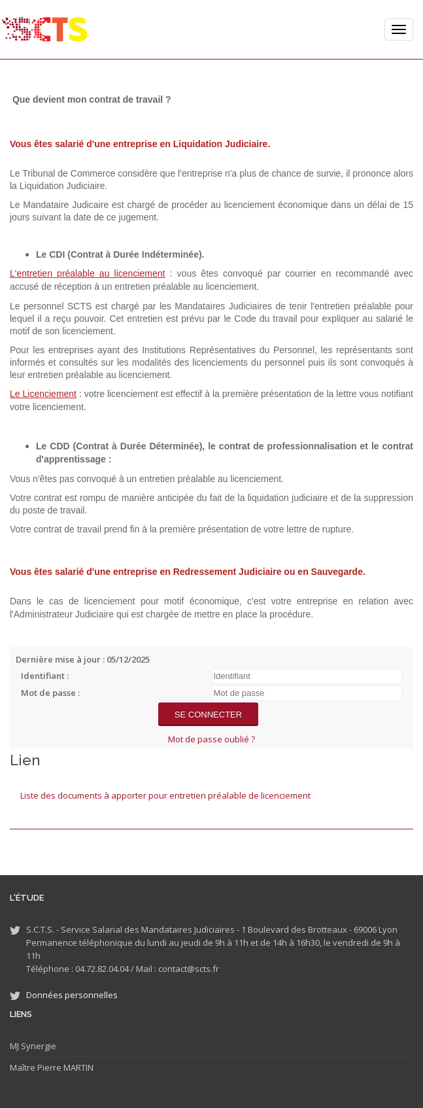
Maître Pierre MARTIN (51, 1067)
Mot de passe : (50, 693)
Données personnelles (72, 995)
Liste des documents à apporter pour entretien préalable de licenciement (165, 795)
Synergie (37, 1046)
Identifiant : (45, 676)
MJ (14, 1046)
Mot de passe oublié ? (211, 739)
